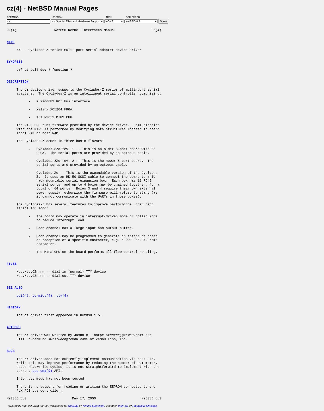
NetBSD (73, 405)
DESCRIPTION (18, 81)
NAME (10, 42)
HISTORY (13, 307)
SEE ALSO (15, 287)
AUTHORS (13, 327)
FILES (12, 264)
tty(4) (62, 296)
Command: (14, 17)
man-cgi (123, 405)
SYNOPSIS (15, 62)
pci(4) (23, 296)
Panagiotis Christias (144, 405)
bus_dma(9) (42, 371)
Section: (58, 17)
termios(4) (42, 296)
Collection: (133, 17)
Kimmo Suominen (93, 405)
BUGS (10, 351)
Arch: (111, 17)
